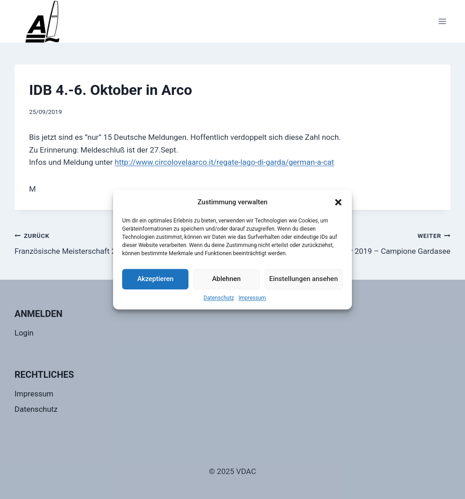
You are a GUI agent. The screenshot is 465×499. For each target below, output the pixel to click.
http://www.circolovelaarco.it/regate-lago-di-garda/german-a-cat (224, 162)
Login (24, 332)
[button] (338, 202)
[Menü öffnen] (442, 21)
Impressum (252, 298)
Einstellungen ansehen (303, 279)
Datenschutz (218, 298)
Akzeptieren (155, 279)
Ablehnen (226, 279)
